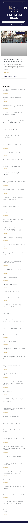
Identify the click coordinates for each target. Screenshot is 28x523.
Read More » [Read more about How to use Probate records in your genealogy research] (5, 223)
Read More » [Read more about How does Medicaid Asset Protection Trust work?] (5, 442)
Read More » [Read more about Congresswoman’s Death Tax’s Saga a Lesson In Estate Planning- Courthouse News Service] (5, 404)
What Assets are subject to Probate (13, 106)
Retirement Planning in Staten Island (13, 159)
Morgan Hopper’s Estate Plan (11, 206)
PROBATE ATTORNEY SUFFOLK (12, 129)
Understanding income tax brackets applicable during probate (13, 198)
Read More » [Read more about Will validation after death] (5, 344)
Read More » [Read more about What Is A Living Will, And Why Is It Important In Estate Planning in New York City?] (5, 387)
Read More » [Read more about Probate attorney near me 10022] (5, 293)
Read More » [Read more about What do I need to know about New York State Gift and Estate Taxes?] (5, 505)
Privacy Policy (14, 521)
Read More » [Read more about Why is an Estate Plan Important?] (5, 459)
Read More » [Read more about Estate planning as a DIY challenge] (5, 240)
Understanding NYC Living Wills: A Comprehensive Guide (12, 113)
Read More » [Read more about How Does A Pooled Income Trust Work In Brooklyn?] (5, 93)
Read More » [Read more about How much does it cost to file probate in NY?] (5, 193)
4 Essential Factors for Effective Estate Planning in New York (14, 408)
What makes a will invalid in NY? (12, 152)
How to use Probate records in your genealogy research (13, 220)
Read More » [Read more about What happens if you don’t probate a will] (5, 273)
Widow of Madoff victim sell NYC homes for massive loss (13, 60)
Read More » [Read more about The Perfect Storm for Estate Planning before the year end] (5, 265)
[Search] (25, 22)
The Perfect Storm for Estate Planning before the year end (13, 261)
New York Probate (8, 213)
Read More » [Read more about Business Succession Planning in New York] (5, 101)
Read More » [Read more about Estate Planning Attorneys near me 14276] (5, 369)
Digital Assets (7, 313)
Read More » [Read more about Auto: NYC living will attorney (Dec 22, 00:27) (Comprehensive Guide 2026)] (5, 125)
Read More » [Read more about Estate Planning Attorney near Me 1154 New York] (5, 360)
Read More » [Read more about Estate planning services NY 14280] (5, 330)
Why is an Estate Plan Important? (12, 456)
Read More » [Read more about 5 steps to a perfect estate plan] (5, 419)
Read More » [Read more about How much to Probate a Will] (5, 300)
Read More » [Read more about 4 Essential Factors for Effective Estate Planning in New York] (5, 412)
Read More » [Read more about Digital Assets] (5, 315)
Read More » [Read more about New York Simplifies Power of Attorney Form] (5, 248)
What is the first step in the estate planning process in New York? (12, 472)
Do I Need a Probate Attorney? (11, 166)
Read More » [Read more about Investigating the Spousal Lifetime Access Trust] (5, 467)
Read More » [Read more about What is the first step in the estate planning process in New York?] (5, 475)
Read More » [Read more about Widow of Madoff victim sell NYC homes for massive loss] (6, 72)
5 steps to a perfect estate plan (11, 416)
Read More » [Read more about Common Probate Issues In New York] (5, 497)
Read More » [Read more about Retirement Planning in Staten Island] (5, 161)
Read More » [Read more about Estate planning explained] (5, 280)
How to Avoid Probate (9, 391)
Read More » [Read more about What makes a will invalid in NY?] (5, 155)
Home (5, 24)
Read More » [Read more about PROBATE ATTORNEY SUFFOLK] (5, 131)
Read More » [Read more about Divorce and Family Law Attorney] (5, 482)
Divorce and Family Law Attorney (12, 480)
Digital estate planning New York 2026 (13, 423)
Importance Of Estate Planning (11, 284)
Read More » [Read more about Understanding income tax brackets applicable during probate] (5, 201)
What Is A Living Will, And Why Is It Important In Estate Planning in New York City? (13, 383)
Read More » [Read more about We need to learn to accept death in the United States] (5, 352)
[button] (25, 8)
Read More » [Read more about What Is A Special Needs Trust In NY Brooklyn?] (5, 257)
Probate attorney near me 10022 (12, 291)
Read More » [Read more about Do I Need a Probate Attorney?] (5, 168)
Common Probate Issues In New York (13, 495)
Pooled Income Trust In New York (12, 335)
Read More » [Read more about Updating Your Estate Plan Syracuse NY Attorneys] (5, 140)
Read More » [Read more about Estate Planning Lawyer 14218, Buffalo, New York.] (5, 185)
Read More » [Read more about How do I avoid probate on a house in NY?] (5, 377)
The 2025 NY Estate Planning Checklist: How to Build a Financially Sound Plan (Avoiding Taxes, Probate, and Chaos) (14, 229)
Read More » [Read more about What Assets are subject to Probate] (5, 108)
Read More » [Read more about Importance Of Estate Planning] (5, 287)
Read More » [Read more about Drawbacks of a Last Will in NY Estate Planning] (5, 490)
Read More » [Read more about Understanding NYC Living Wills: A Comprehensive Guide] (5, 116)
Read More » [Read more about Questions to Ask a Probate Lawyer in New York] (5, 148)
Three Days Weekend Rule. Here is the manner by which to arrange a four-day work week (14, 448)
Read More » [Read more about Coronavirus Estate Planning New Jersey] (5, 434)
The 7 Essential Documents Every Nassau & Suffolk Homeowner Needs (13, 320)
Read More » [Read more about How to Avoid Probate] (5, 394)
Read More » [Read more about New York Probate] (5, 215)
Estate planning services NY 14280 (13, 328)
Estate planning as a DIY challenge (12, 237)
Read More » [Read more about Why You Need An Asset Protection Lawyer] (5, 514)
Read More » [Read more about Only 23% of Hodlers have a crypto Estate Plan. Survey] (5, 308)
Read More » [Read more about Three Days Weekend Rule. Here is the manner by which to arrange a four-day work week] (5, 452)
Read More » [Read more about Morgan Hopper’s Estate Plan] (5, 208)
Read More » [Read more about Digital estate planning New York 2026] (5, 425)
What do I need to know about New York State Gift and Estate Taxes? (13, 502)
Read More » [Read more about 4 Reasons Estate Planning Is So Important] (5, 177)
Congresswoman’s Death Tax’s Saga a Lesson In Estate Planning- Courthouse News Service (14, 400)
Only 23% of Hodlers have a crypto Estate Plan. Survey (12, 305)
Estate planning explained (10, 277)
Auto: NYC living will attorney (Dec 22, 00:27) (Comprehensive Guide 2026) (13, 121)
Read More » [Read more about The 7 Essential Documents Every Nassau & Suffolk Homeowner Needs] (5, 324)
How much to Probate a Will (11, 298)
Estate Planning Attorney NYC (22, 521)
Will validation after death (10, 341)
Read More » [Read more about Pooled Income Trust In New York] (5, 337)
